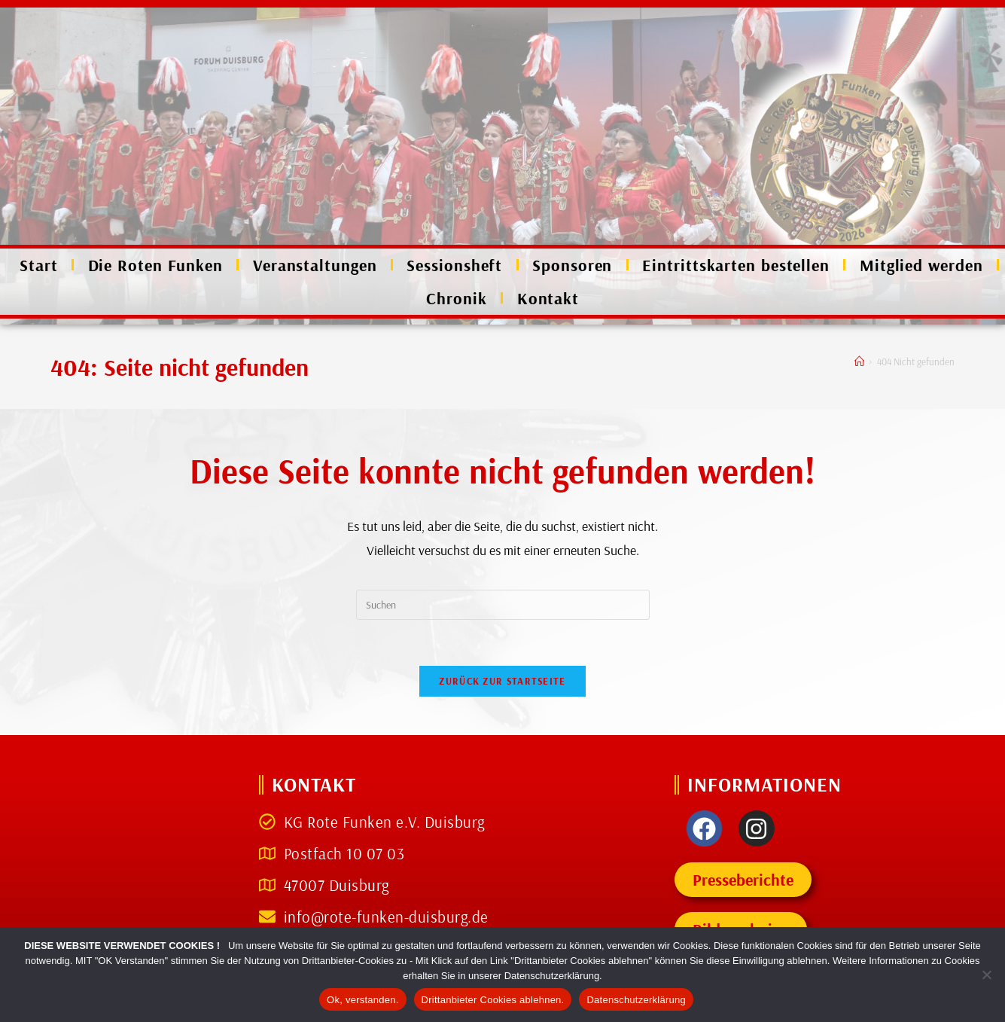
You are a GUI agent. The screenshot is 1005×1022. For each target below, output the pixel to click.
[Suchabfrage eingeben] (503, 605)
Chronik (456, 298)
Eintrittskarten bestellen (736, 265)
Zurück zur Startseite (502, 681)
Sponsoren (572, 265)
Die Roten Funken (155, 265)
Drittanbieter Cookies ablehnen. (493, 999)
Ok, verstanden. (363, 999)
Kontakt (548, 298)
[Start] (859, 361)
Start (39, 265)
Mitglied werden (921, 265)
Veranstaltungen (315, 265)
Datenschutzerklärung (635, 999)
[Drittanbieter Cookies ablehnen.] (986, 974)
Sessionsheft (454, 265)
